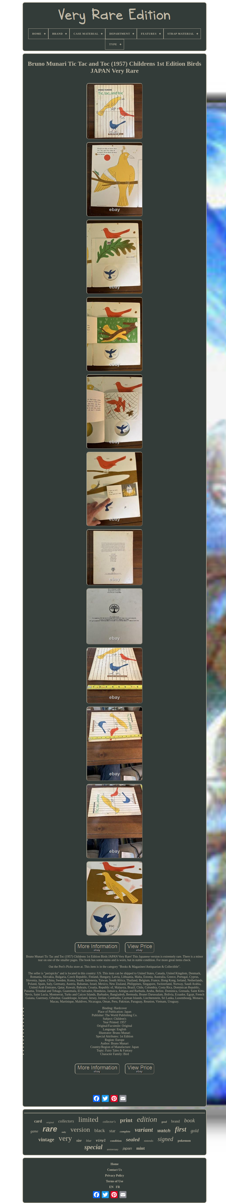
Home (115, 1164)
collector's (109, 1121)
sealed (132, 1139)
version (80, 1129)
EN (111, 1187)
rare (50, 1128)
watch (164, 1130)
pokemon (184, 1140)
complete (125, 1131)
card (38, 1121)
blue (88, 1140)
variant (144, 1129)
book (189, 1120)
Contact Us (114, 1169)
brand (175, 1121)
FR (118, 1187)
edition (147, 1119)
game (34, 1131)
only (64, 1132)
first (180, 1129)
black (99, 1130)
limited (88, 1119)
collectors (66, 1121)
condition (116, 1140)
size (79, 1140)
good (164, 1121)
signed (165, 1139)
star (112, 1130)
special (93, 1147)
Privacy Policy (114, 1175)
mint (140, 1148)
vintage (46, 1139)
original (50, 1122)
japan (127, 1148)
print (126, 1120)
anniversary (112, 1149)
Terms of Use (114, 1181)
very (65, 1138)
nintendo (148, 1140)
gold (195, 1130)
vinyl (101, 1141)
